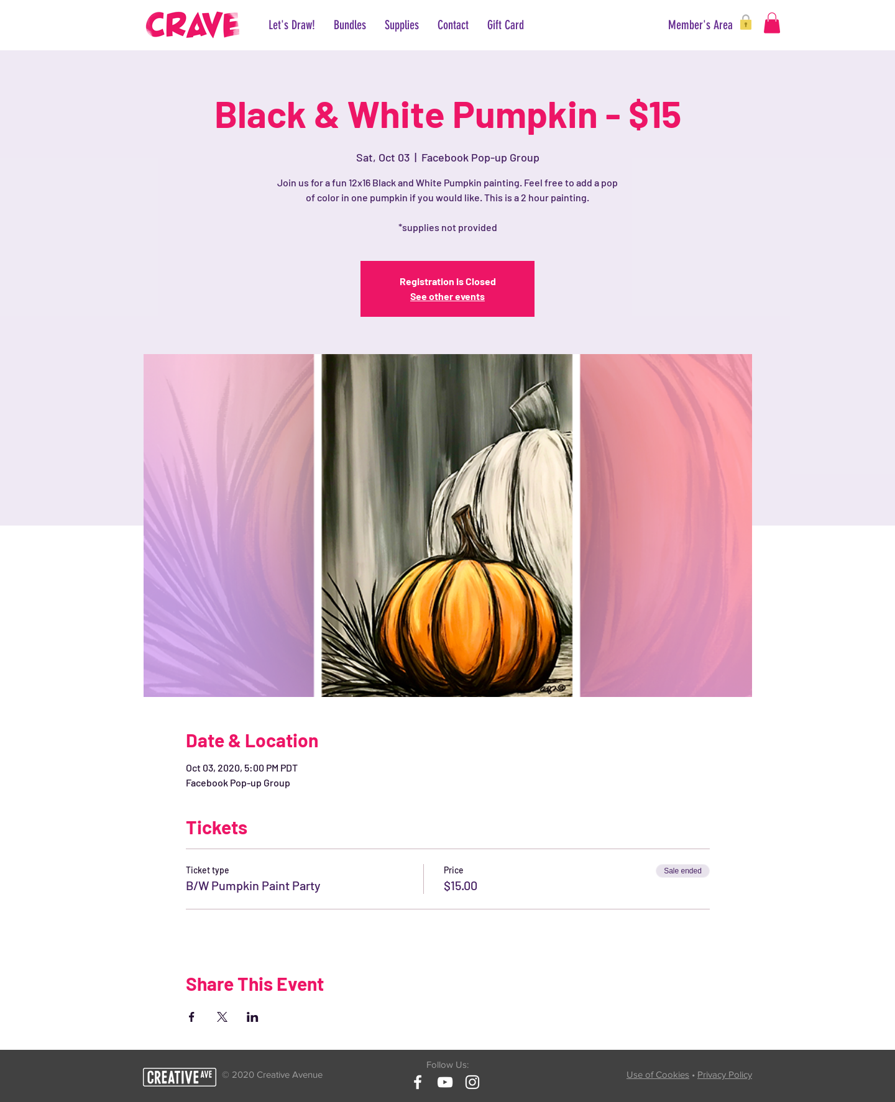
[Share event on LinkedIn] (253, 1017)
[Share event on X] (222, 1017)
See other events (447, 296)
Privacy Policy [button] (724, 1074)
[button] (689, 24)
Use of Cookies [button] (657, 1074)
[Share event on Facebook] (192, 1017)
